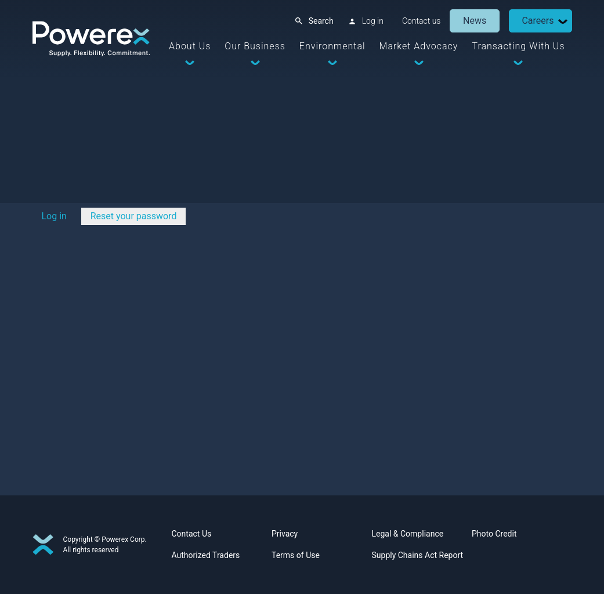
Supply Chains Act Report (418, 555)
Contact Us (192, 533)
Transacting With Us (518, 46)
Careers (538, 20)
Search (321, 21)
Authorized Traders (206, 555)
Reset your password (134, 216)
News (474, 20)
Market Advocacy (418, 46)
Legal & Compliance (408, 533)
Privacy (285, 533)
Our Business (255, 46)
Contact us (421, 21)
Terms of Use (296, 555)
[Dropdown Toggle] (563, 21)
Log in (373, 21)
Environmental (332, 46)
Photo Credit (494, 533)
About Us (190, 46)
